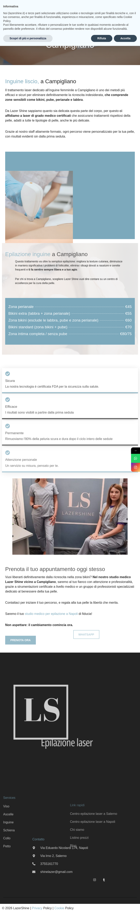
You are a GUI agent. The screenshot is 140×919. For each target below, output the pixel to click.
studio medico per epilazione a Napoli (51, 613)
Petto (7, 877)
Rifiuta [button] (101, 38)
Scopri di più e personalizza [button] (28, 38)
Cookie (59, 908)
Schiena (9, 861)
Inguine (8, 853)
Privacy (37, 908)
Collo (6, 869)
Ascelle (8, 845)
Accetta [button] (125, 38)
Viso (6, 837)
